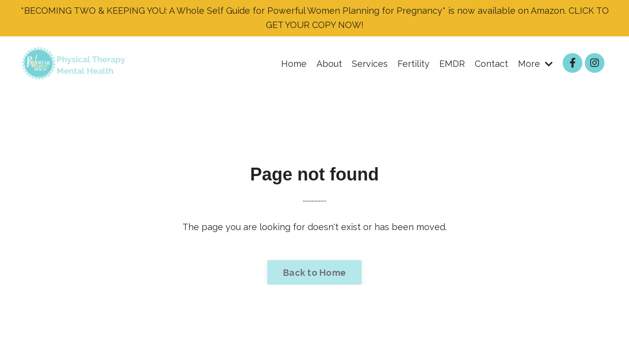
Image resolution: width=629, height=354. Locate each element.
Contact (491, 64)
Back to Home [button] (314, 272)
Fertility (413, 64)
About (329, 64)
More (535, 64)
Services (370, 64)
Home (294, 64)
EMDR (452, 64)
